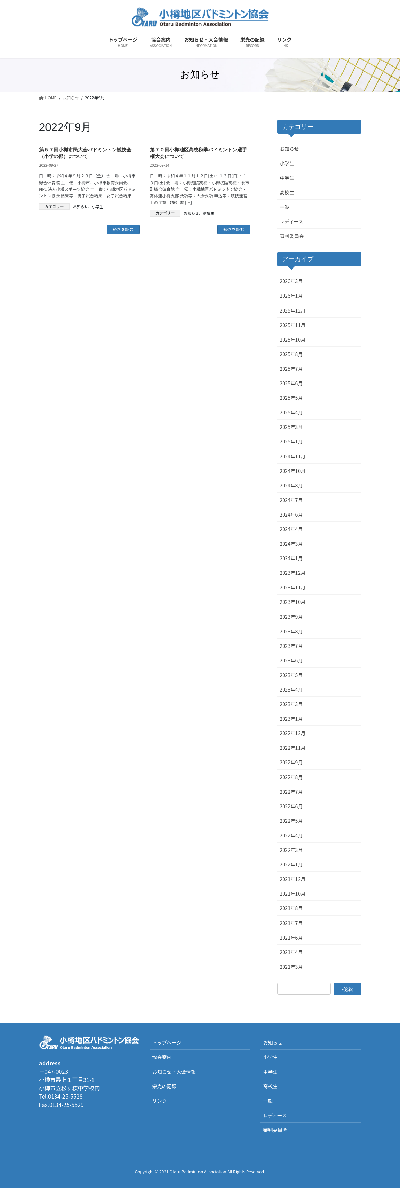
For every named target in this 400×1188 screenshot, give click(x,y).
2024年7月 (291, 499)
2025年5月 (291, 397)
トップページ (166, 1042)
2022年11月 (293, 747)
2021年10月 (293, 893)
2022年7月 (291, 791)
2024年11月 (293, 456)
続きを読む (123, 229)
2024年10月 (293, 470)
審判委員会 (292, 235)
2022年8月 (291, 777)
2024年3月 (291, 543)
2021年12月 (293, 878)
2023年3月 (291, 704)
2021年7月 (291, 922)
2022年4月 (291, 835)
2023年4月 (291, 689)
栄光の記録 (164, 1086)
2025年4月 (291, 412)
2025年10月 (293, 339)
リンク (159, 1100)
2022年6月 (291, 806)
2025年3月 (291, 426)
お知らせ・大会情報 (174, 1071)
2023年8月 (291, 631)
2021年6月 (291, 937)
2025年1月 (291, 441)
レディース (291, 221)
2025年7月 (291, 368)
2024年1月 (291, 558)
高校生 (208, 213)
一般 (285, 206)
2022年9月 (291, 762)
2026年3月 (291, 281)
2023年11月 (293, 587)
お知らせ (80, 206)
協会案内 (161, 1057)
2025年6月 (291, 383)
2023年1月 (291, 718)
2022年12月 (293, 733)
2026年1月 (291, 295)
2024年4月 (291, 529)
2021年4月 (291, 952)
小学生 (97, 206)
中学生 (287, 177)
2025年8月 (291, 354)
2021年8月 (291, 908)
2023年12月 (293, 572)
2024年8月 (291, 485)
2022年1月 (291, 864)
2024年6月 (291, 514)
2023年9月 (291, 616)
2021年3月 (291, 966)
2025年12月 (293, 310)
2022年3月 (291, 849)
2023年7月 (291, 645)
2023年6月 (291, 660)
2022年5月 (291, 820)
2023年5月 (291, 674)
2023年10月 (293, 601)
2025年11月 (293, 325)
